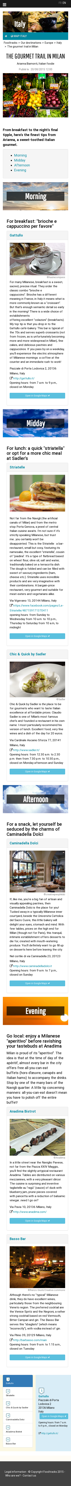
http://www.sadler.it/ (26, 750)
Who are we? (13, 1475)
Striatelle (17, 467)
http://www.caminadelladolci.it (32, 966)
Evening (20, 170)
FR (60, 2)
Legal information (15, 1471)
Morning (20, 155)
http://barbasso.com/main (30, 1340)
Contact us (29, 1475)
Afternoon (22, 165)
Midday (19, 160)
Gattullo (16, 235)
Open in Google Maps (37, 395)
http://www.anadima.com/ (30, 1212)
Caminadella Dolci (24, 843)
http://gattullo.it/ (23, 378)
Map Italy (19, 36)
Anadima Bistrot (23, 1111)
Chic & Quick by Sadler (28, 654)
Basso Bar (18, 1239)
